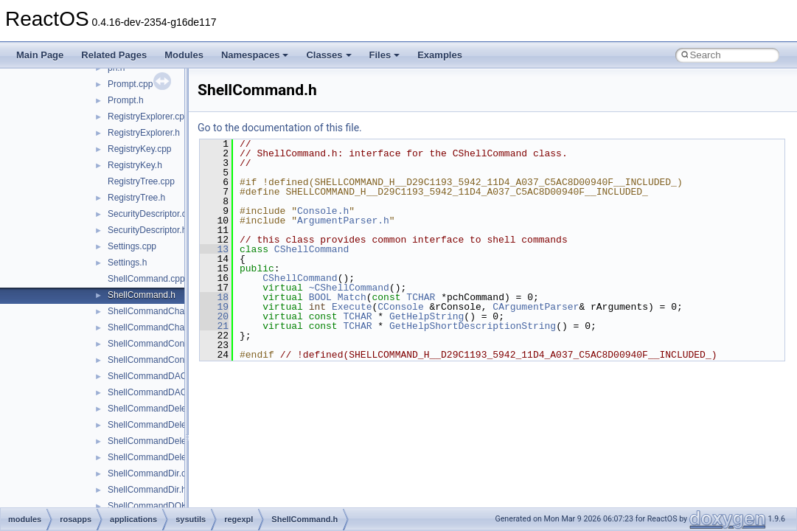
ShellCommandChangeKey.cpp (169, 311)
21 (214, 326)
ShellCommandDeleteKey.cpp (166, 408)
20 (214, 316)
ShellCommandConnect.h (158, 360)
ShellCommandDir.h (147, 490)
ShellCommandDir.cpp (151, 473)
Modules (183, 54)
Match (352, 297)
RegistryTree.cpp (141, 181)
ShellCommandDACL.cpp (158, 376)
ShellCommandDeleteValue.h (165, 457)
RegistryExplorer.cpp (148, 116)
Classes (328, 54)
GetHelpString (426, 316)
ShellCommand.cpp (146, 279)
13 (214, 249)
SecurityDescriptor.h (147, 230)
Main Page (39, 54)
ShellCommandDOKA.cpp (159, 506)
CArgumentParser (536, 306)
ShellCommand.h (141, 295)
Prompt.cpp (130, 84)
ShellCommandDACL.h (153, 392)
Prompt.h (126, 100)
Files (384, 54)
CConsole (400, 306)
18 (214, 297)
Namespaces (255, 54)
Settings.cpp (132, 246)
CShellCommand (311, 249)
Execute (352, 306)
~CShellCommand (349, 287)
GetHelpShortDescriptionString (472, 326)
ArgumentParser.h (343, 220)
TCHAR (420, 297)
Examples (439, 54)
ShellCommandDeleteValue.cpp (170, 441)
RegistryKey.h (135, 165)
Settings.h (127, 262)
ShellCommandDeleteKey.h (162, 425)
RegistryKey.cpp (139, 149)
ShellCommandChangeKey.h (164, 327)
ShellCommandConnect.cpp (162, 344)
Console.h (323, 211)
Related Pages (114, 54)
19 (214, 306)
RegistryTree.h (136, 197)
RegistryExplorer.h (144, 133)
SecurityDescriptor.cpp (152, 214)
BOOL (320, 297)
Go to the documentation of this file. (280, 127)
